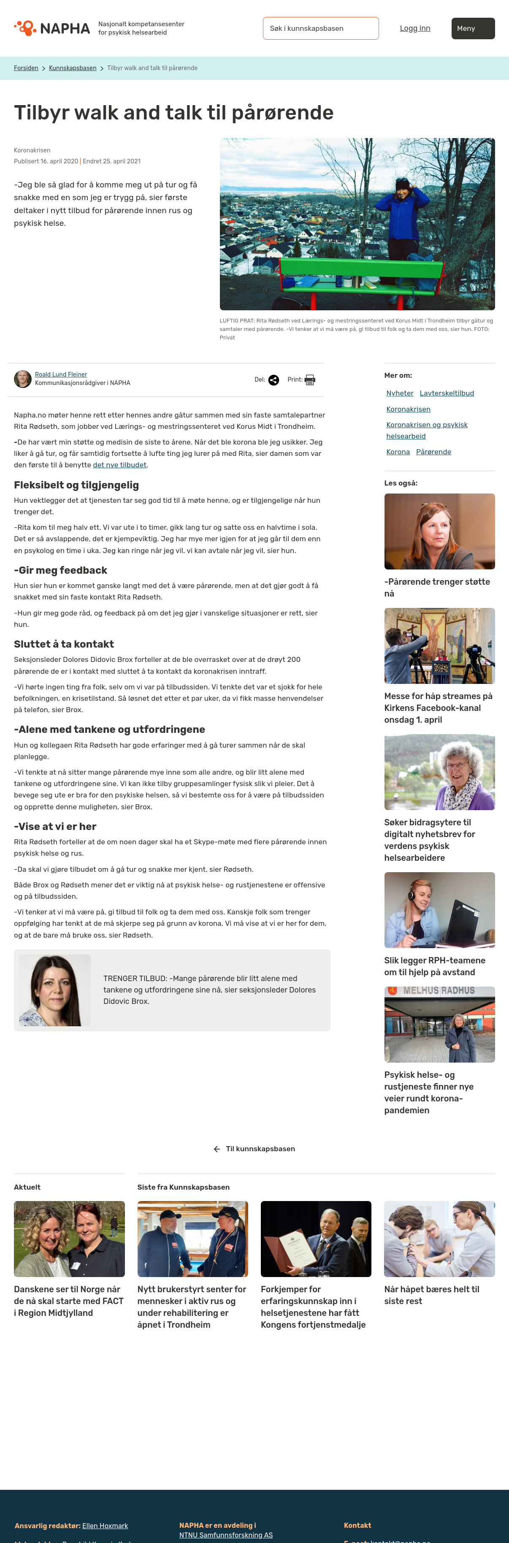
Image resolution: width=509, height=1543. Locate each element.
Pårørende (433, 451)
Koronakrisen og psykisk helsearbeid (427, 430)
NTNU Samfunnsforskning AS (226, 1535)
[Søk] (364, 28)
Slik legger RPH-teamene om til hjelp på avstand (435, 966)
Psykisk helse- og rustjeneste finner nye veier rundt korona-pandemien (429, 1092)
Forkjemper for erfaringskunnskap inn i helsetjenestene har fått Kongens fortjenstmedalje (313, 1307)
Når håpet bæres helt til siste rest (431, 1295)
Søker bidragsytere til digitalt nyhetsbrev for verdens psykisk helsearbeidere (429, 840)
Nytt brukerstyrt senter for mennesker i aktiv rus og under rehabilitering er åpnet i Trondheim (192, 1307)
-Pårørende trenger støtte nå (437, 588)
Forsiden (26, 68)
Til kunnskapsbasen (254, 1149)
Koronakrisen (409, 409)
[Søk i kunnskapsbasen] (312, 28)
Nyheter (400, 393)
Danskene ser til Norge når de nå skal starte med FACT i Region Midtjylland (69, 1301)
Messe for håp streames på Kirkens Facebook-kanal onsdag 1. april (438, 708)
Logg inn (415, 28)
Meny (473, 28)
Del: (267, 380)
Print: (301, 379)
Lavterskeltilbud (447, 393)
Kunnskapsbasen (73, 68)
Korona (398, 451)
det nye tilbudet (119, 465)
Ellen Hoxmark (105, 1526)
